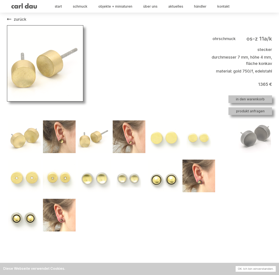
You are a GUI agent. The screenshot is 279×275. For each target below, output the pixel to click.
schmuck (80, 6)
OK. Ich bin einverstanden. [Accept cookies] (256, 268)
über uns (150, 6)
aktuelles (175, 6)
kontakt (223, 6)
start (58, 6)
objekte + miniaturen (115, 6)
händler (200, 6)
